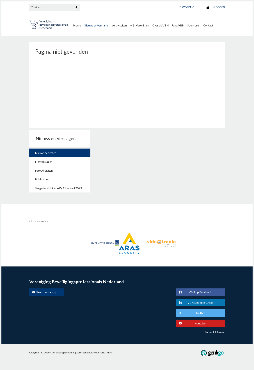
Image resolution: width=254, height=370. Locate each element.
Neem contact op (46, 292)
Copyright (209, 332)
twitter (200, 313)
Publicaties (42, 179)
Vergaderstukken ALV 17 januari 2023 (58, 188)
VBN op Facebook (200, 292)
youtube (200, 323)
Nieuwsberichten (45, 152)
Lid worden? (186, 7)
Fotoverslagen (44, 170)
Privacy (220, 332)
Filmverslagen (43, 161)
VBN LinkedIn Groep (200, 302)
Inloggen (218, 7)
